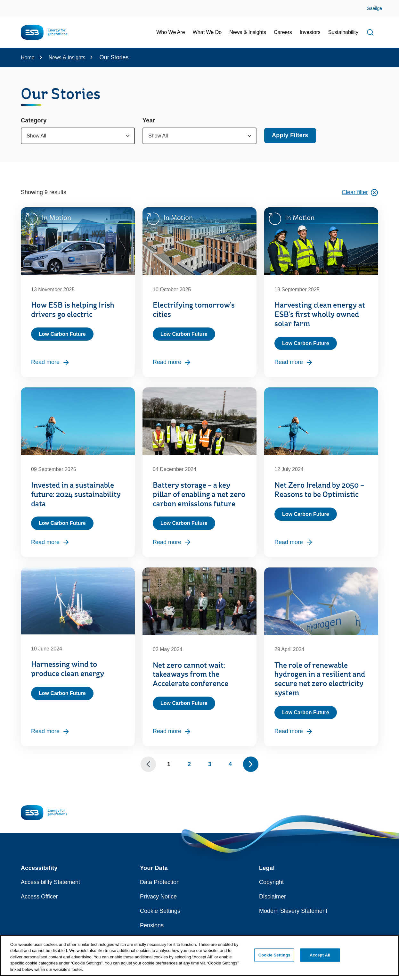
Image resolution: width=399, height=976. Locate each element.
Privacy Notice (158, 896)
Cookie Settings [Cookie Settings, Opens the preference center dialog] (274, 958)
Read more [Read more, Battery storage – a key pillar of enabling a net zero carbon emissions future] (172, 542)
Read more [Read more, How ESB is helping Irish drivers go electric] (50, 362)
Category (34, 120)
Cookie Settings (160, 911)
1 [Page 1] (168, 764)
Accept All (320, 958)
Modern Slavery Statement (293, 911)
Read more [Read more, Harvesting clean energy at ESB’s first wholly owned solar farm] (293, 362)
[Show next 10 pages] (250, 764)
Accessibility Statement (50, 882)
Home (28, 57)
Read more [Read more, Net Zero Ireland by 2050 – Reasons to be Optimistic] (293, 542)
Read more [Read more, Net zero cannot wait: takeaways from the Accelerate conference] (172, 731)
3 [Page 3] (209, 764)
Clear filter (360, 192)
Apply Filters (290, 135)
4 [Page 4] (230, 764)
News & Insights (67, 57)
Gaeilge (374, 8)
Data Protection (160, 882)
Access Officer (39, 896)
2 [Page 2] (189, 764)
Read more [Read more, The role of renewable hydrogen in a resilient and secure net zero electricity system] (293, 731)
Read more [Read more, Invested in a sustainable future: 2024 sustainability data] (50, 542)
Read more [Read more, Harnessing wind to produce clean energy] (50, 731)
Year (148, 120)
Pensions (152, 925)
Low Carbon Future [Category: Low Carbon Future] (62, 334)
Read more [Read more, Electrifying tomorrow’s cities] (172, 362)
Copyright (271, 882)
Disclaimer (272, 896)
